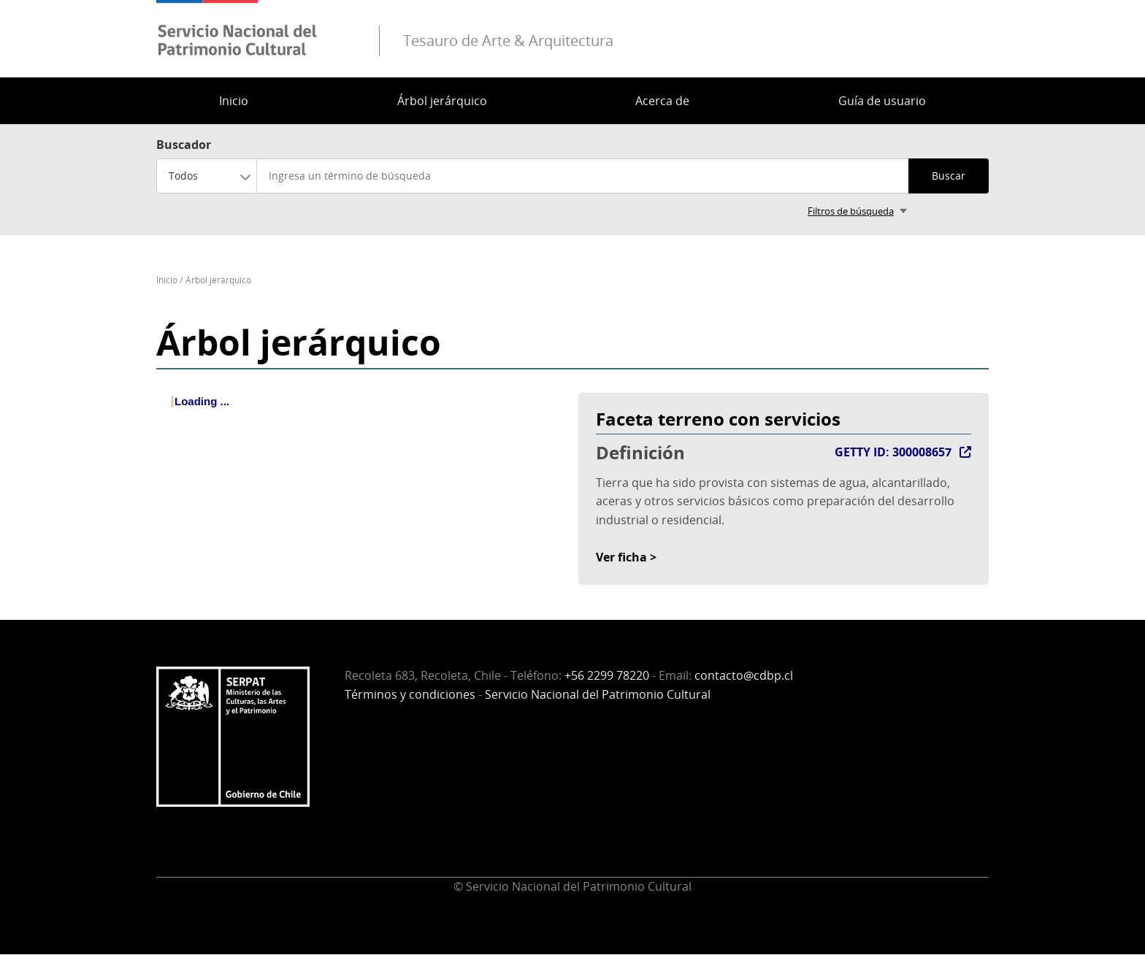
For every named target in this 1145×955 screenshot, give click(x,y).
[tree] (361, 414)
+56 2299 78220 (606, 675)
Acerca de (662, 101)
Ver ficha (621, 557)
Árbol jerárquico (442, 101)
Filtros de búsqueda (851, 211)
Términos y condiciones (410, 694)
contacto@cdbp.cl (743, 675)
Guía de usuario (882, 101)
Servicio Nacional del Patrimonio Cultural (598, 694)
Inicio (233, 101)
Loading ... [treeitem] (202, 401)
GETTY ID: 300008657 (893, 452)
